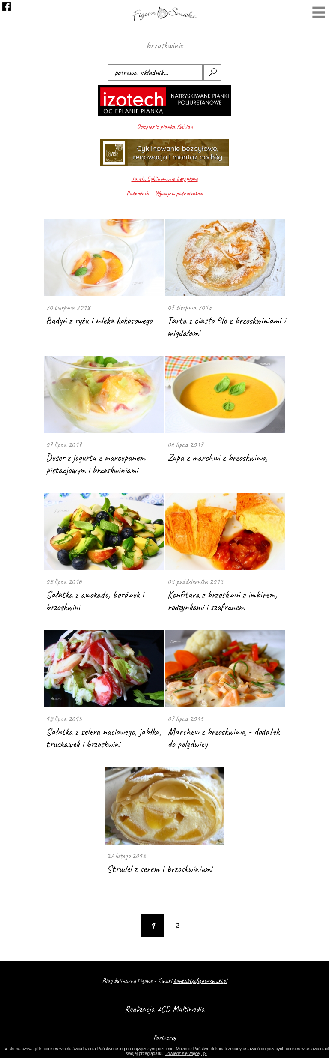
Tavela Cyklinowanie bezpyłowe (165, 179)
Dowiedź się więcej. (183, 1053)
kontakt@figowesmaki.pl (200, 981)
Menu (318, 13)
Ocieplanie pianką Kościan (165, 127)
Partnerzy (164, 1037)
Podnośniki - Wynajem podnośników (164, 193)
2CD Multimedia (181, 1009)
